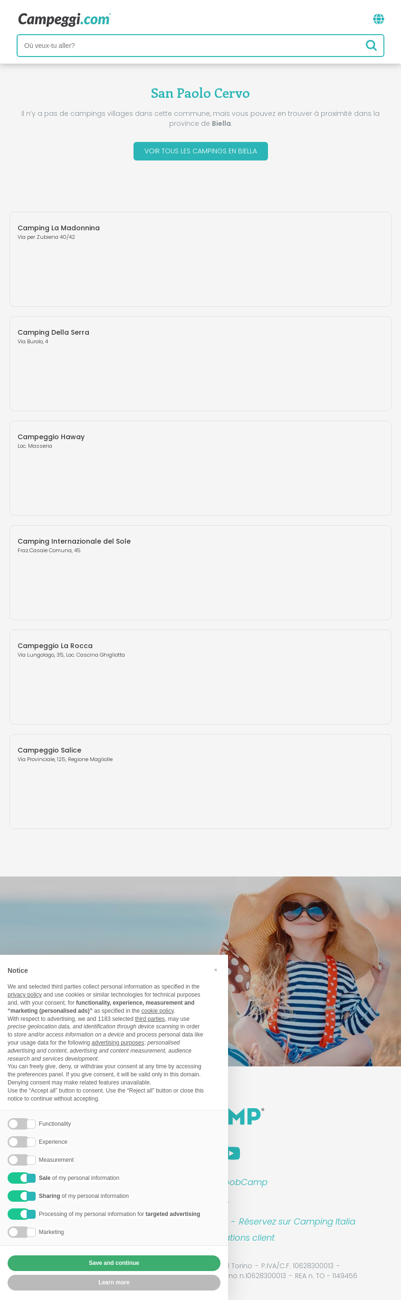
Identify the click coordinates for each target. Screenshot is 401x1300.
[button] (215, 970)
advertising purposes (118, 1042)
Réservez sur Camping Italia (297, 1221)
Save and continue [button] (114, 1263)
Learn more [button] (113, 1282)
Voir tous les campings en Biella (200, 151)
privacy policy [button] (25, 994)
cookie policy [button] (157, 1011)
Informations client (236, 1237)
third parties (150, 1019)
